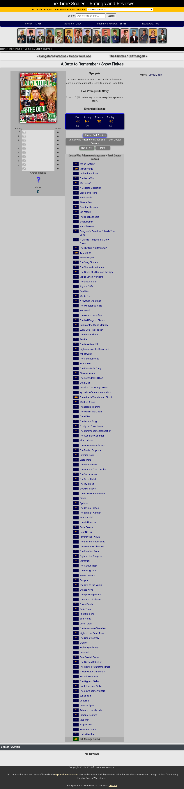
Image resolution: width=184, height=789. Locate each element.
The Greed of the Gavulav (93, 469)
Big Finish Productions (66, 774)
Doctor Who (15, 48)
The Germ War (87, 178)
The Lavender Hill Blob (91, 378)
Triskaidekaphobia (89, 216)
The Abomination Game (92, 493)
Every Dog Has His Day (91, 329)
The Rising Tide (88, 570)
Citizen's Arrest (87, 373)
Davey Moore (155, 74)
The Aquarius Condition (92, 435)
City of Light (86, 623)
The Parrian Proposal (90, 450)
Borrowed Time (88, 729)
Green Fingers (87, 257)
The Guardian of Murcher (93, 628)
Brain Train (85, 609)
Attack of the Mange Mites (94, 387)
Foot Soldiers (87, 613)
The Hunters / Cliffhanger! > (128, 56)
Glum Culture (86, 440)
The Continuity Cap (89, 358)
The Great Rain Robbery (92, 445)
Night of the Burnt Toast (92, 633)
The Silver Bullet (88, 479)
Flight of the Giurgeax (91, 556)
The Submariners (88, 464)
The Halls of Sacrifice (91, 315)
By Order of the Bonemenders (95, 392)
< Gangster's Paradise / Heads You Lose (64, 56)
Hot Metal (85, 310)
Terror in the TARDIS (90, 536)
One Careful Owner (89, 657)
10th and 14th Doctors (95, 135)
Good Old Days (88, 488)
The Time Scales (67, 4)
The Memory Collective (92, 546)
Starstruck (85, 561)
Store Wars (85, 459)
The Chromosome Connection (95, 431)
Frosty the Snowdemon (92, 426)
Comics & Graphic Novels (38, 48)
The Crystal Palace (89, 508)
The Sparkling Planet (90, 594)
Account (81, 9)
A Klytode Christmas (90, 301)
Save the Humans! (89, 207)
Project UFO (86, 724)
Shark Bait (85, 382)
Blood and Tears (88, 192)
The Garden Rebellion (91, 662)
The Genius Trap (88, 565)
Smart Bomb (86, 221)
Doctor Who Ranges (41, 9)
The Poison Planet (89, 334)
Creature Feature (88, 715)
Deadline (84, 700)
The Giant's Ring (88, 421)
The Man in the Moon (91, 411)
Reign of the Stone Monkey (94, 325)
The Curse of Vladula (91, 599)
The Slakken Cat (88, 522)
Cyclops (84, 503)
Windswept (86, 353)
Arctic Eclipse (87, 705)
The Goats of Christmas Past (95, 666)
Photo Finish (86, 604)
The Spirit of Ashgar (90, 512)
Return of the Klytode (91, 710)
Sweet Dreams (87, 575)
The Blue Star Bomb (90, 551)
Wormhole (85, 363)
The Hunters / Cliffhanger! (93, 248)
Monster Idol (86, 517)
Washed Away (87, 402)
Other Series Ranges (64, 9)
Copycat (84, 580)
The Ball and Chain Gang (92, 541)
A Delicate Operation (90, 187)
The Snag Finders (89, 262)
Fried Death (86, 197)
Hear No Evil (86, 532)
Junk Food (85, 695)
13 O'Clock (85, 252)
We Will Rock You (89, 676)
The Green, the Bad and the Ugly (96, 272)
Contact (113, 785)
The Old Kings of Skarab (92, 320)
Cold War (84, 291)
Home (3, 48)
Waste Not (85, 296)
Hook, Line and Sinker (91, 686)
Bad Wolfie (85, 618)
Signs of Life (86, 286)
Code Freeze (86, 527)
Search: (72, 15)
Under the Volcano (89, 173)
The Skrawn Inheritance (92, 267)
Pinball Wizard (87, 226)
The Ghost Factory (89, 638)
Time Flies (85, 416)
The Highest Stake (89, 681)
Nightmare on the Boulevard (94, 349)
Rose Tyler (86, 147)
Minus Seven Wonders (91, 276)
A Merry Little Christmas (92, 671)
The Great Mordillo (89, 344)
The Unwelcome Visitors (92, 691)
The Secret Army (88, 474)
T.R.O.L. (83, 498)
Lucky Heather (87, 734)
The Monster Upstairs (91, 305)
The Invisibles (87, 483)
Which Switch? (87, 164)
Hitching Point (87, 455)
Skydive (84, 642)
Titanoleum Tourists (90, 406)
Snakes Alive (86, 589)
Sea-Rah (84, 339)
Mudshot (84, 719)
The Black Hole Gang (91, 368)
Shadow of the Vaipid (91, 585)
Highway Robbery (89, 647)
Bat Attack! (85, 212)
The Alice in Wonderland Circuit (96, 397)
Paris (102, 147)
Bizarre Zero (86, 202)
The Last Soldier (88, 281)
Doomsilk (85, 652)
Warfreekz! (85, 183)
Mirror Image (86, 168)
